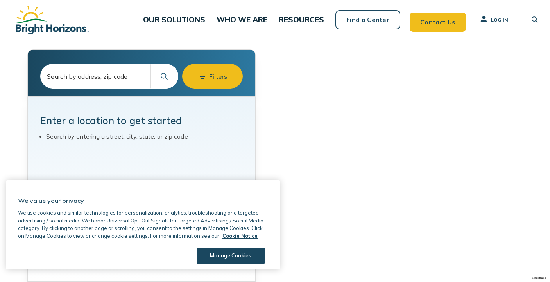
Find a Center (363, 20)
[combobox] (109, 76)
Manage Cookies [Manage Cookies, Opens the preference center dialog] (229, 255)
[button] (186, 20)
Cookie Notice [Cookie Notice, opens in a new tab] (240, 236)
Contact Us (433, 20)
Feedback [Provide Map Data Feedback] (539, 278)
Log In (490, 19)
